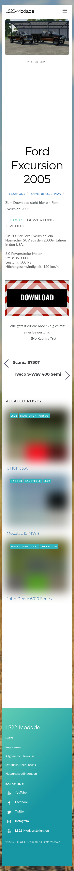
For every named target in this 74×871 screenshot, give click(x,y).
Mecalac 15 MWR (23, 533)
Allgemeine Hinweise (20, 756)
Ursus (44, 415)
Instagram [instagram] (17, 821)
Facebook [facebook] (16, 802)
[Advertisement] (37, 105)
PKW (57, 193)
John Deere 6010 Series (29, 598)
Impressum (13, 747)
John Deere (20, 546)
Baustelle (33, 481)
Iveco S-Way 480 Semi (38, 374)
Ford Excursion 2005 (37, 165)
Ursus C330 (18, 468)
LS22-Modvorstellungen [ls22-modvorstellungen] (27, 830)
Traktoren (28, 415)
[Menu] (65, 10)
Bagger (16, 481)
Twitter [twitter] (15, 811)
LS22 (48, 193)
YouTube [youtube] (16, 792)
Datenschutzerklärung (20, 764)
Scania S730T (26, 362)
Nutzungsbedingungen (21, 773)
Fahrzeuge (36, 193)
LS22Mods (17, 193)
